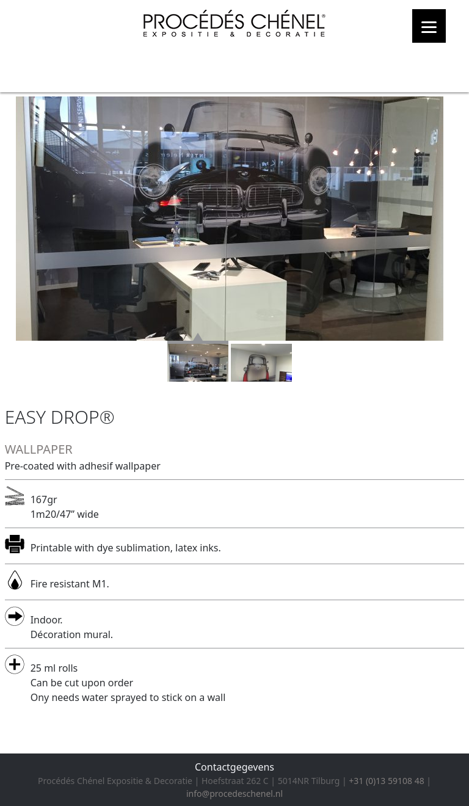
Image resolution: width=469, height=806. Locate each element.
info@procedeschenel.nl (234, 793)
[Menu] (429, 26)
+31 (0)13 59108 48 (386, 780)
